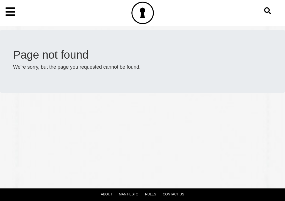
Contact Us (173, 194)
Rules (150, 194)
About (106, 194)
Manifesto (128, 194)
